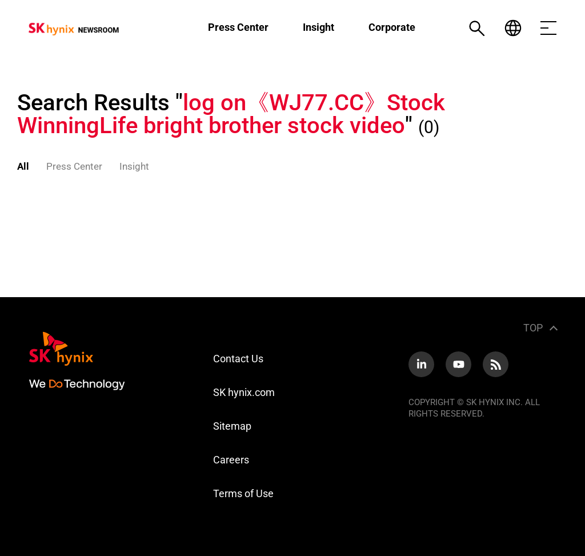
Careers (231, 460)
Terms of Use (243, 493)
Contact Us (238, 359)
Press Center (238, 27)
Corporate (391, 27)
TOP (533, 328)
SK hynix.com (244, 392)
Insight (318, 27)
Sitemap (232, 426)
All (23, 166)
